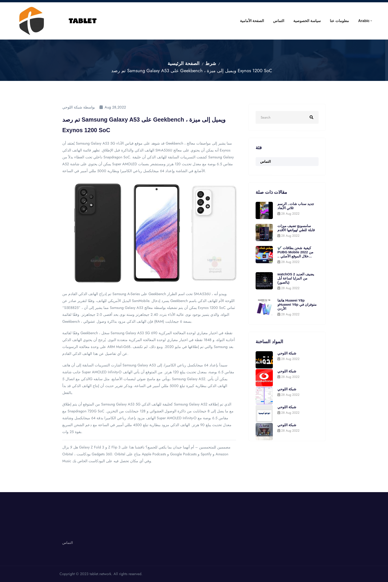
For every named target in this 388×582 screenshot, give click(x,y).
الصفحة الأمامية (252, 21)
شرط (210, 63)
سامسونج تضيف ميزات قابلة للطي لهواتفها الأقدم (296, 228)
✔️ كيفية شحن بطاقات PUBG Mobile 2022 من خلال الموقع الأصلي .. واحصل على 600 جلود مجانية (295, 252)
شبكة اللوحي (286, 353)
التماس (278, 21)
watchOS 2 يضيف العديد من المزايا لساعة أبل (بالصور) (295, 278)
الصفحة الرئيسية (184, 63)
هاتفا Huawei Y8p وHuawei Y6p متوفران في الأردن (297, 304)
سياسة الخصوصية (306, 21)
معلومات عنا (339, 21)
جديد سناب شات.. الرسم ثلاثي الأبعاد (295, 206)
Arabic (364, 21)
